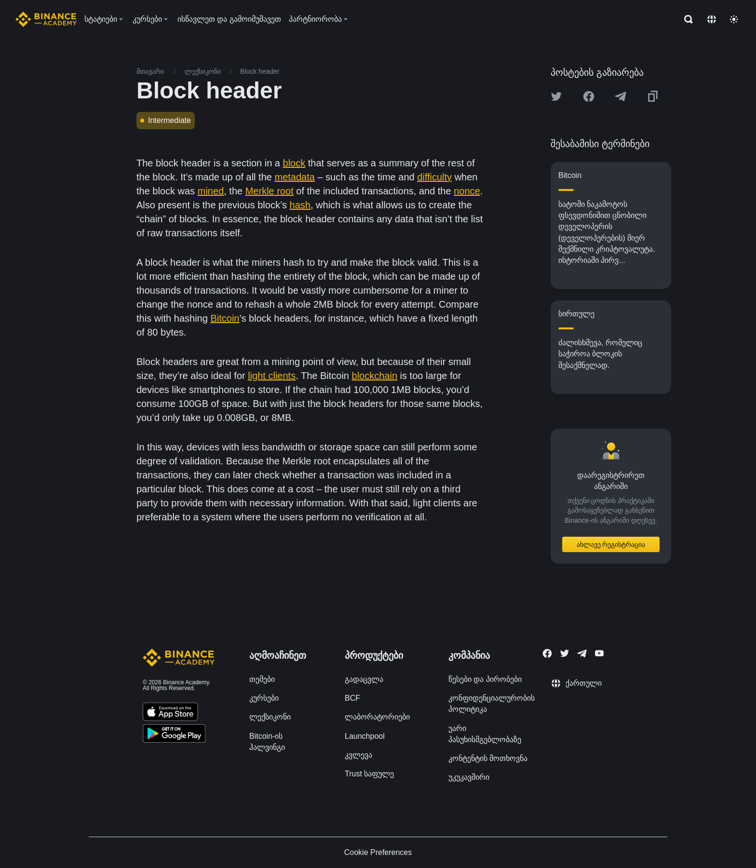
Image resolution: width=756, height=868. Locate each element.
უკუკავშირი (468, 777)
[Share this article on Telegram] (620, 96)
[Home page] (46, 19)
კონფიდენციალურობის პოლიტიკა (491, 703)
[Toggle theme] (733, 19)
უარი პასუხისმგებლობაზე (484, 734)
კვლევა (358, 755)
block (294, 163)
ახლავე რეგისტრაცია (611, 544)
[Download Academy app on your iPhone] (170, 713)
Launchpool (365, 736)
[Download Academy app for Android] (174, 735)
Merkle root (269, 191)
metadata (294, 177)
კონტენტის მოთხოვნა (487, 758)
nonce (467, 191)
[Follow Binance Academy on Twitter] (564, 653)
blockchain (375, 375)
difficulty (434, 177)
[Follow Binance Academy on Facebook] (547, 653)
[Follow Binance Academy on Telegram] (582, 653)
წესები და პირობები (485, 679)
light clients (272, 375)
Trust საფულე (369, 774)
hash (300, 205)
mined (211, 191)
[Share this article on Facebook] (588, 96)
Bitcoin (224, 318)
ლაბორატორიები (377, 717)
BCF (352, 698)
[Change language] (711, 19)
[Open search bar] (685, 19)
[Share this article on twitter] (556, 96)
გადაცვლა (364, 679)
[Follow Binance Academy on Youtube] (599, 653)
